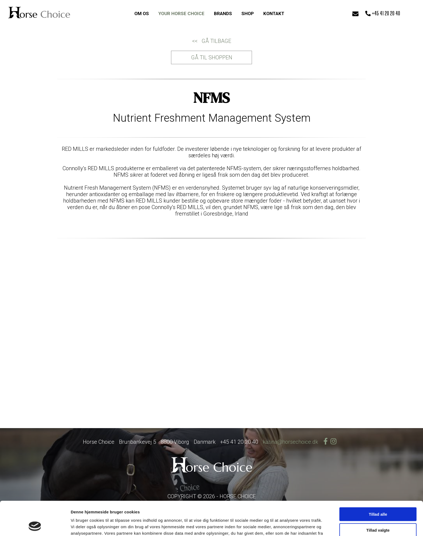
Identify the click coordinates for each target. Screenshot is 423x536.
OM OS (141, 13)
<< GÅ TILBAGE (211, 41)
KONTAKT (273, 13)
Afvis (378, 513)
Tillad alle (378, 482)
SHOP (247, 13)
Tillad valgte (378, 498)
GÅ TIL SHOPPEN (211, 57)
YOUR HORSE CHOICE (181, 13)
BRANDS (223, 13)
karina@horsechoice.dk (290, 442)
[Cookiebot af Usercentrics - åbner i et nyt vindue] (35, 525)
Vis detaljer (280, 525)
